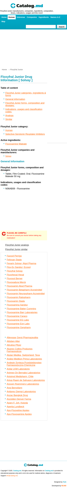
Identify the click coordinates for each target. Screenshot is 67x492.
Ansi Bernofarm (14, 388)
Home (4, 17)
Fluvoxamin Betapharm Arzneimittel (24, 290)
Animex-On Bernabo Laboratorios (23, 372)
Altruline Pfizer (14, 345)
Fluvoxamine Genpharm (19, 327)
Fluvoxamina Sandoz (17, 305)
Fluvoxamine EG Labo (18, 320)
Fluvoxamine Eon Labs (18, 323)
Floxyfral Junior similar (16, 249)
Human (11, 17)
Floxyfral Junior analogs (17, 245)
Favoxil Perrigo (14, 256)
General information (15, 99)
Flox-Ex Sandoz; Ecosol (19, 267)
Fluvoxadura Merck (16, 282)
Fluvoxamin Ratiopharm (18, 297)
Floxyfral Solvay (15, 271)
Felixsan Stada (14, 259)
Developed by (59, 486)
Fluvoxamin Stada (16, 301)
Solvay (8, 156)
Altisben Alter (13, 341)
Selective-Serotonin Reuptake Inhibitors (25, 134)
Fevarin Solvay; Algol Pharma (21, 263)
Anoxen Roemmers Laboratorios (23, 384)
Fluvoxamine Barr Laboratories (22, 312)
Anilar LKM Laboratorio (18, 369)
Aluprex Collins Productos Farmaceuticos (19, 350)
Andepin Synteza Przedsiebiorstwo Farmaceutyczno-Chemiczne (24, 363)
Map (3, 21)
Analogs (9, 115)
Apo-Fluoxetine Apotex (18, 410)
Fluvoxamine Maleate (16, 144)
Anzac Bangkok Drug (17, 395)
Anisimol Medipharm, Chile (20, 376)
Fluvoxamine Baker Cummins (21, 308)
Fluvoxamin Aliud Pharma (19, 286)
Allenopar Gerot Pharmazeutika (22, 337)
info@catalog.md (11, 476)
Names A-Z (55, 17)
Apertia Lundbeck (15, 406)
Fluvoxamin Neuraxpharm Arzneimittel (26, 293)
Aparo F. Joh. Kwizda (17, 403)
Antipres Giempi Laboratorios (21, 391)
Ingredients (44, 17)
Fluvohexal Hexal (15, 275)
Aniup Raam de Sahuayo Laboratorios (26, 380)
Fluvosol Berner (14, 278)
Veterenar (21, 17)
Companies (32, 17)
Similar (8, 119)
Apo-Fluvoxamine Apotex (19, 414)
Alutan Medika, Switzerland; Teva (23, 355)
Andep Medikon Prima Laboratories (24, 359)
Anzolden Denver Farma (19, 399)
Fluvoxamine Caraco (17, 316)
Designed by (60, 482)
